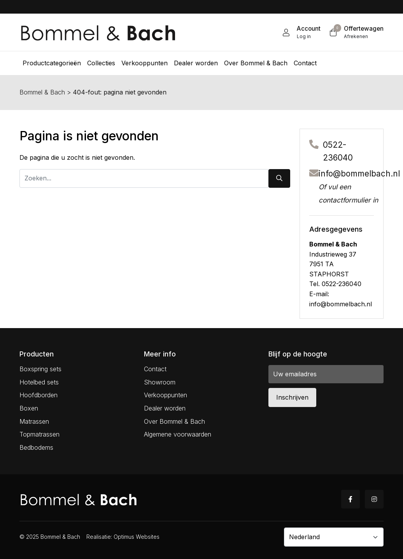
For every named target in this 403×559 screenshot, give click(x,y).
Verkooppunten (165, 395)
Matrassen (34, 421)
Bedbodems (36, 447)
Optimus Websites (136, 536)
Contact (155, 369)
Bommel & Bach (42, 92)
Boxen (28, 408)
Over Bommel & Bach (174, 421)
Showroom (159, 382)
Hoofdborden (38, 395)
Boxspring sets (40, 369)
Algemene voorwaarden (177, 434)
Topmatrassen (39, 434)
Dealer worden (165, 408)
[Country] (334, 537)
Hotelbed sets (39, 382)
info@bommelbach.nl (359, 173)
